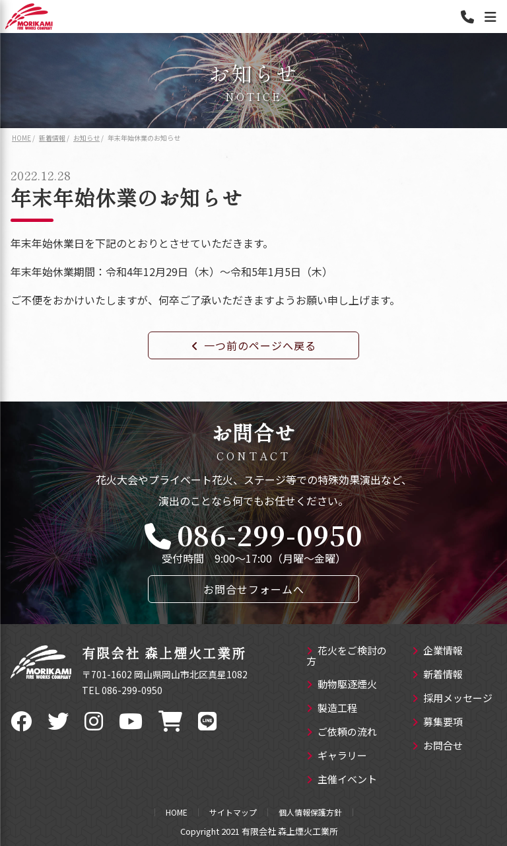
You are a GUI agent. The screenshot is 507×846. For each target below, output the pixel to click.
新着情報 (437, 675)
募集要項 (437, 722)
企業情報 (437, 651)
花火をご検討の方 (346, 656)
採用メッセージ (452, 699)
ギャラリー (336, 756)
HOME (176, 812)
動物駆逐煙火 (341, 685)
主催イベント (341, 780)
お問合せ (437, 746)
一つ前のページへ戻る (253, 345)
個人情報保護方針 (310, 812)
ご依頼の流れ (341, 732)
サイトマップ (233, 812)
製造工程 (331, 709)
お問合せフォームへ (253, 589)
